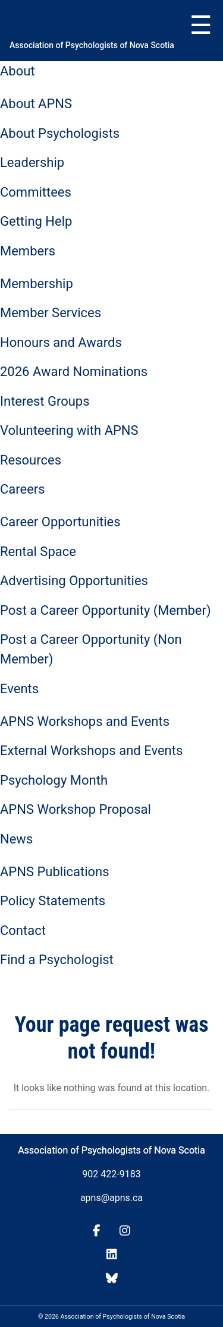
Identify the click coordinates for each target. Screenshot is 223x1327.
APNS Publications (54, 871)
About (17, 71)
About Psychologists (60, 133)
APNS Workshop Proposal (75, 809)
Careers (22, 489)
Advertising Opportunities (74, 580)
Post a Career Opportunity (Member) (105, 610)
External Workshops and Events (91, 750)
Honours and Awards (61, 342)
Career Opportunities (60, 521)
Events (19, 688)
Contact (23, 930)
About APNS (36, 103)
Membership (36, 283)
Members (27, 251)
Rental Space (38, 551)
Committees (35, 192)
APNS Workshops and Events (84, 721)
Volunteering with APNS (69, 430)
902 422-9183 (111, 1174)
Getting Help (36, 221)
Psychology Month (54, 780)
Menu (201, 25)
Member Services (50, 312)
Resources (30, 460)
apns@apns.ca (111, 1197)
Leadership (32, 162)
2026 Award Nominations (73, 371)
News (16, 839)
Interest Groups (45, 401)
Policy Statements (52, 900)
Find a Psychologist (57, 959)
